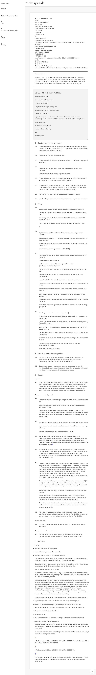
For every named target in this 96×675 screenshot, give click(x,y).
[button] (27, 3)
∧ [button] (92, 671)
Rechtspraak (40, 3)
